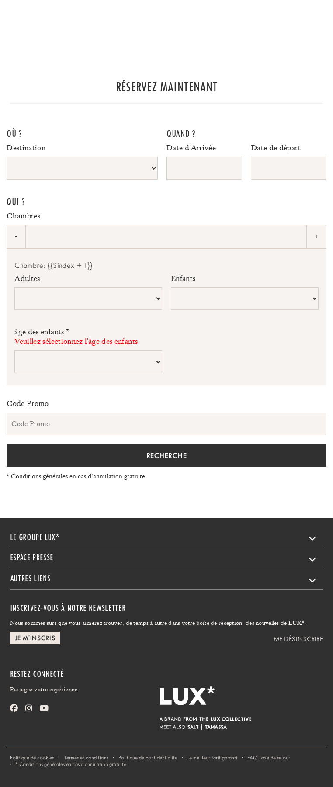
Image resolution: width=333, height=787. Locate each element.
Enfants (183, 278)
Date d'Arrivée (191, 148)
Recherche (166, 455)
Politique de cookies (32, 758)
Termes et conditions (86, 758)
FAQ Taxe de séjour (268, 758)
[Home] (31, 20)
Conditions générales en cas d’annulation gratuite (76, 476)
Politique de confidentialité (147, 758)
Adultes (27, 278)
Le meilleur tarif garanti (212, 758)
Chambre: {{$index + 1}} (53, 266)
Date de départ (276, 148)
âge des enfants (88, 336)
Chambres (23, 216)
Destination (26, 148)
